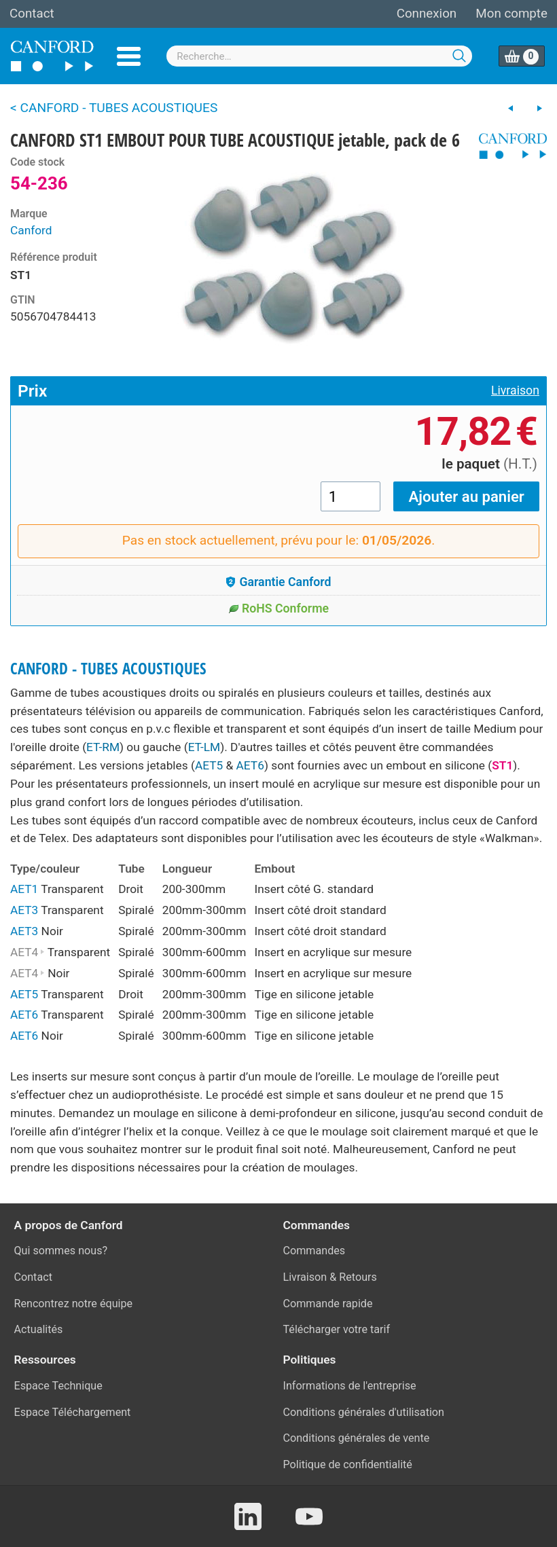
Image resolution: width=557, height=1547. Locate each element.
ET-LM (204, 747)
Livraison (515, 390)
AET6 (250, 765)
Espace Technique (58, 1385)
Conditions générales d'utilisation (363, 1412)
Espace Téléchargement (72, 1412)
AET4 (27, 952)
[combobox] (319, 56)
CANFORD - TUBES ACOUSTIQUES (108, 668)
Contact (32, 13)
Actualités (38, 1329)
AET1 (24, 889)
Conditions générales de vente (356, 1438)
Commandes (314, 1250)
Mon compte (511, 13)
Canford (31, 230)
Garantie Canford (278, 582)
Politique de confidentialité (347, 1464)
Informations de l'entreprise (349, 1385)
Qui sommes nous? (61, 1250)
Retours (358, 1277)
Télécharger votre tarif (337, 1329)
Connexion (426, 13)
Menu (129, 56)
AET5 (209, 765)
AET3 (24, 910)
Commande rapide (328, 1303)
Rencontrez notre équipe (73, 1303)
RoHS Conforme (278, 608)
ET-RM (103, 747)
